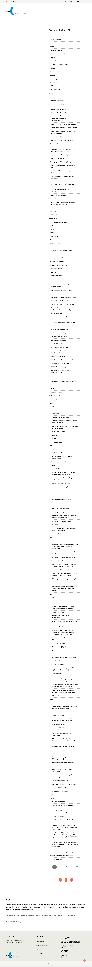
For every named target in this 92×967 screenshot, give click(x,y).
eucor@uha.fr (38, 949)
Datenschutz (75, 873)
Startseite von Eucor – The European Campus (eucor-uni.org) (34, 915)
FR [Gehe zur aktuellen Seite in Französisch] (11, 1)
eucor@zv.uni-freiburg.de (41, 945)
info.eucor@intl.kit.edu (40, 953)
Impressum (67, 873)
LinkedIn (60, 880)
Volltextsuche (12, 922)
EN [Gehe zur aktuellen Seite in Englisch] (15, 1)
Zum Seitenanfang (86, 961)
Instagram (66, 880)
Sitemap (77, 1)
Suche (71, 1)
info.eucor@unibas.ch (40, 941)
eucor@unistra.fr (39, 957)
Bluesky (71, 880)
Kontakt (65, 1)
